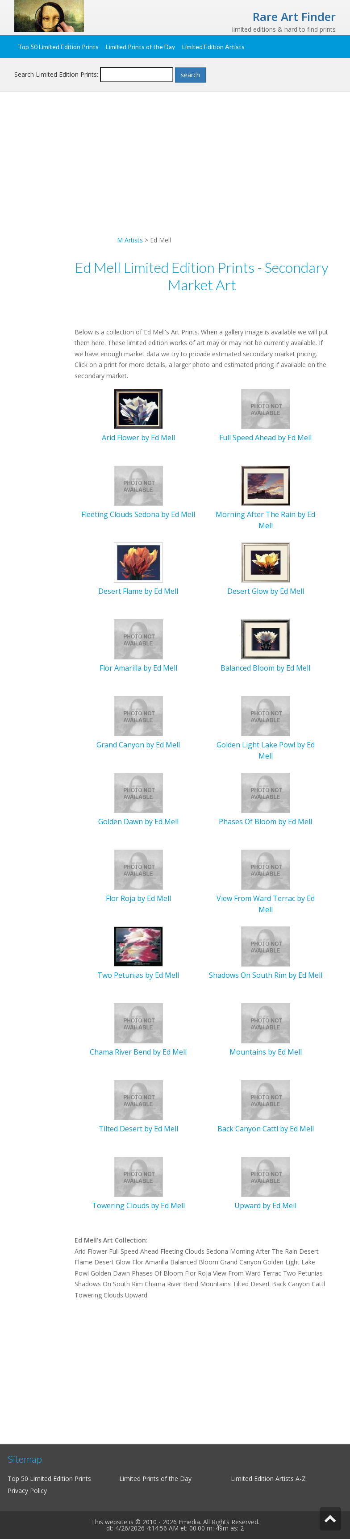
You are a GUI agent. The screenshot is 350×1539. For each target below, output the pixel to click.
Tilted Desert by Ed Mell (138, 1129)
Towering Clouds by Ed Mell (138, 1205)
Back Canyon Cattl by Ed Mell (265, 1129)
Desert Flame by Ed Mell (138, 591)
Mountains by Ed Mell (265, 1052)
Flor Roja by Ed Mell (138, 898)
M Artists (130, 240)
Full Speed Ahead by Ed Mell (265, 437)
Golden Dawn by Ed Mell (138, 821)
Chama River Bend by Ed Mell (138, 1052)
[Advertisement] (175, 172)
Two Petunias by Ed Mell (138, 975)
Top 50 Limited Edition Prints (58, 46)
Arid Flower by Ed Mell (138, 437)
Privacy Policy (27, 1490)
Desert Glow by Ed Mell (265, 591)
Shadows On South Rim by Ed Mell (265, 975)
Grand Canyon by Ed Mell (138, 745)
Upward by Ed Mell (265, 1205)
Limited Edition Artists (213, 46)
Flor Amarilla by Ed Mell (138, 668)
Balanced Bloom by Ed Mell (265, 668)
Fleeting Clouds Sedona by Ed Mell (138, 514)
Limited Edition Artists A (265, 1478)
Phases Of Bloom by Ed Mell (265, 821)
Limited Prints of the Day (140, 46)
